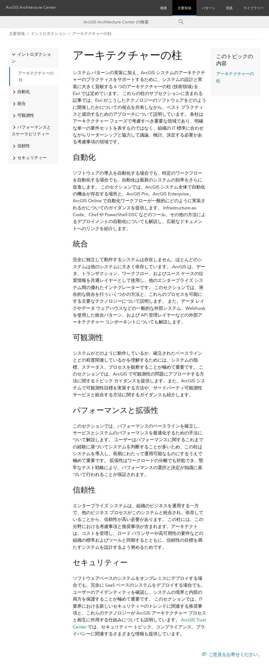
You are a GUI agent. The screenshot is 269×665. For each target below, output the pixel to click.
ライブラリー (253, 8)
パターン (208, 8)
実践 (229, 8)
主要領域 (184, 8)
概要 (163, 8)
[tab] (33, 57)
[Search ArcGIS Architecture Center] (129, 22)
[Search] (181, 21)
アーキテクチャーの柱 (92, 33)
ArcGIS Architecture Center (32, 8)
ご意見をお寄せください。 (235, 654)
